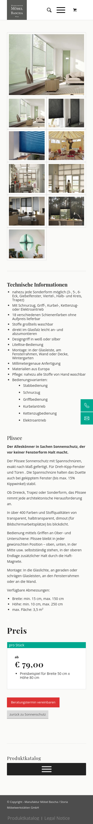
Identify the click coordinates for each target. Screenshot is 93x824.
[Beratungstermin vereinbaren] (33, 702)
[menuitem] (47, 10)
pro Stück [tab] (16, 645)
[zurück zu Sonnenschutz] (27, 714)
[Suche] (47, 10)
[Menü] (58, 10)
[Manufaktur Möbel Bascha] (38, 10)
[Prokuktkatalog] (47, 769)
